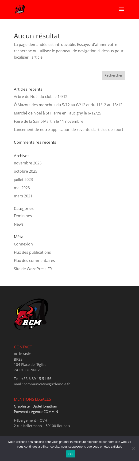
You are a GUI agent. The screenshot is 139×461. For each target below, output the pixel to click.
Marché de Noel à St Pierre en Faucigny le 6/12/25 (57, 113)
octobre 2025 (25, 171)
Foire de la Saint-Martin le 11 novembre (48, 121)
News (18, 224)
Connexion (23, 244)
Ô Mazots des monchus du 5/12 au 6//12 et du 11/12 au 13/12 (68, 104)
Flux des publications (32, 252)
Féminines (23, 215)
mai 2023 (22, 187)
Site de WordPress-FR (33, 268)
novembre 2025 (28, 163)
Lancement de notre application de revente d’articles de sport (68, 129)
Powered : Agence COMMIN (36, 411)
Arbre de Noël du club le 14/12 (40, 96)
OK (70, 454)
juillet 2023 (23, 179)
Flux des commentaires (34, 260)
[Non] (133, 448)
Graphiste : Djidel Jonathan (35, 406)
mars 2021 (23, 196)
